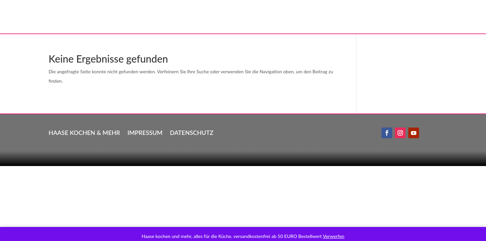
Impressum (145, 132)
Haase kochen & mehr (84, 132)
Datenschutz (191, 132)
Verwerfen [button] (333, 236)
